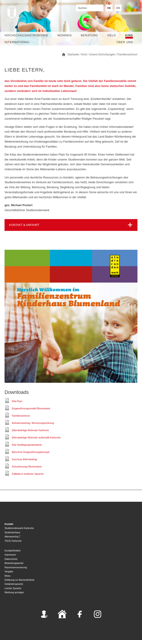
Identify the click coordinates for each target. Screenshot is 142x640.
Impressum (10, 555)
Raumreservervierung (16, 567)
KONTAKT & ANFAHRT (24, 225)
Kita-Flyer (17, 401)
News (7, 576)
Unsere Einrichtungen (102, 54)
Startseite (73, 54)
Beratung (89, 35)
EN (118, 8)
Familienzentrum (127, 54)
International (17, 42)
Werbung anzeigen (14, 592)
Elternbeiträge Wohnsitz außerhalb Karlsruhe (36, 437)
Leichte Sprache (13, 588)
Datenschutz (11, 559)
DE (109, 8)
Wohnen (64, 35)
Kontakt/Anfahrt (13, 550)
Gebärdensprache (14, 584)
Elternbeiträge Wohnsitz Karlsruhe (30, 430)
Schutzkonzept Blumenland (27, 466)
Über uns (125, 42)
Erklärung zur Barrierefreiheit (19, 580)
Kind (129, 35)
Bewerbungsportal (14, 563)
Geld (111, 35)
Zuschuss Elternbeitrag (24, 459)
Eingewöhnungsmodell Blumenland (31, 408)
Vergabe (9, 571)
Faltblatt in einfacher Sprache (28, 473)
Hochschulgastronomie (26, 35)
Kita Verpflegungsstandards (27, 444)
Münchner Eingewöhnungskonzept (30, 452)
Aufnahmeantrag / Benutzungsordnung (33, 423)
